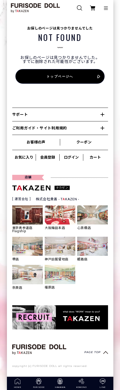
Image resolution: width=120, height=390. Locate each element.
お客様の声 (36, 142)
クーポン (83, 142)
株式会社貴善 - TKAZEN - (58, 199)
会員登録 (47, 157)
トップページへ (60, 76)
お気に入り (24, 157)
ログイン (71, 157)
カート (95, 157)
